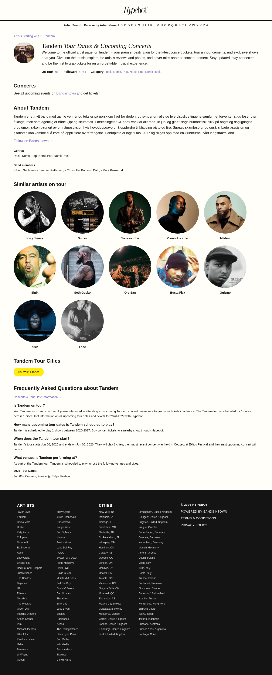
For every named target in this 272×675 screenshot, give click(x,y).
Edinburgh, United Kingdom (114, 629)
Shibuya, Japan (147, 608)
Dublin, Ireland (147, 557)
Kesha (60, 624)
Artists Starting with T (28, 36)
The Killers (63, 598)
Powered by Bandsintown (204, 511)
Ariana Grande (25, 618)
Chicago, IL (105, 522)
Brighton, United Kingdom (153, 522)
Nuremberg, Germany (151, 542)
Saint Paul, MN (107, 527)
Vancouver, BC (107, 583)
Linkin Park (23, 562)
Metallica (22, 598)
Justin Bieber (24, 573)
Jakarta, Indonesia (149, 618)
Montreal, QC (106, 593)
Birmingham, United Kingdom (155, 511)
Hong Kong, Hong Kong (152, 603)
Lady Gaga (23, 557)
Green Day (23, 608)
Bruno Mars (23, 522)
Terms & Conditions (198, 518)
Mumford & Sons (66, 578)
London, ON (106, 562)
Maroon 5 (22, 542)
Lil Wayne (22, 654)
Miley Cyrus (63, 511)
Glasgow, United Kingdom (153, 517)
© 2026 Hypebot (194, 504)
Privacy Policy (194, 525)
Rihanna (22, 593)
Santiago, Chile (147, 634)
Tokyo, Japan (146, 613)
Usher (20, 644)
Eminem (21, 517)
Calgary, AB (105, 552)
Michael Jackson (26, 629)
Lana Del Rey (64, 547)
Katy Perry (23, 532)
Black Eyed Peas (66, 634)
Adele (20, 552)
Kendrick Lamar (26, 639)
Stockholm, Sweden (150, 588)
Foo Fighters (64, 532)
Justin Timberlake (66, 517)
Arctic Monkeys (65, 562)
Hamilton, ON (106, 547)
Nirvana (61, 537)
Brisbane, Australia (149, 624)
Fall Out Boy (64, 583)
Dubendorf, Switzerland (152, 593)
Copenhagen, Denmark (152, 532)
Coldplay (22, 537)
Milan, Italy (145, 562)
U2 (18, 588)
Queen (21, 659)
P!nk (19, 624)
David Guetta (64, 573)
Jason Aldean (64, 649)
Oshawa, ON (106, 567)
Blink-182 (62, 603)
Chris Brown (64, 522)
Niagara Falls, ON (109, 588)
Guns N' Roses (65, 588)
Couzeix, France (29, 372)
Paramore (22, 649)
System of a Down (67, 557)
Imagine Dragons (26, 613)
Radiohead (63, 618)
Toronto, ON (106, 578)
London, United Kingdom (113, 624)
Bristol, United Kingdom (112, 634)
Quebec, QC (106, 557)
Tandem (49, 36)
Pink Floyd (63, 567)
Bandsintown (66, 93)
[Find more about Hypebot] (136, 10)
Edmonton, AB (107, 598)
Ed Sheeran (23, 547)
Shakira (61, 613)
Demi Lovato (64, 593)
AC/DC (61, 552)
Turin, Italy (144, 567)
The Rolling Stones (67, 629)
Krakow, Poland (147, 578)
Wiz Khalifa (63, 644)
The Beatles (24, 578)
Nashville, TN (106, 532)
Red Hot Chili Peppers (29, 567)
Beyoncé (22, 583)
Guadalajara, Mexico (110, 608)
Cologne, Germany (149, 537)
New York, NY (107, 511)
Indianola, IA (106, 517)
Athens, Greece (147, 552)
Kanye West (63, 527)
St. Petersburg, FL (109, 537)
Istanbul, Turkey (148, 598)
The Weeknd (24, 603)
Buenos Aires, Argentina (152, 629)
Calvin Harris (64, 659)
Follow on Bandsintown (33, 141)
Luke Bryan (63, 608)
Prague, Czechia (148, 527)
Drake (20, 527)
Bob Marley (63, 639)
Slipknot (61, 654)
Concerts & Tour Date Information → (37, 397)
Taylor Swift (23, 511)
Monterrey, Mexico (109, 613)
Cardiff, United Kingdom (112, 618)
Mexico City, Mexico (110, 603)
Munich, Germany (149, 547)
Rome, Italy (145, 573)
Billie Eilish (23, 634)
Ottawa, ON (105, 573)
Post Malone (64, 542)
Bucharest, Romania (150, 583)
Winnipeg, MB (107, 542)
